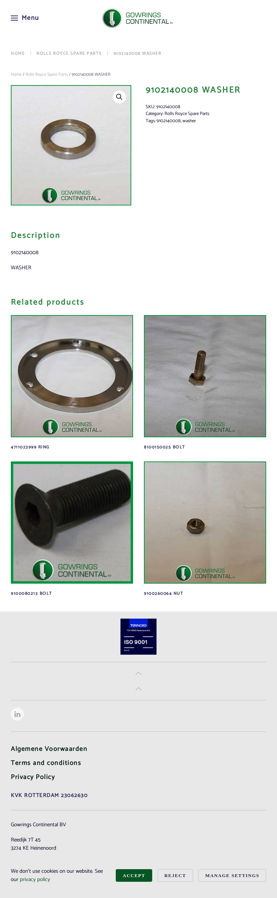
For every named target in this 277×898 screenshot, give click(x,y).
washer (189, 121)
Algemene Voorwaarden (49, 749)
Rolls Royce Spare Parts (47, 74)
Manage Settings (232, 875)
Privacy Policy (33, 777)
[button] (25, 18)
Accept (134, 875)
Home (16, 74)
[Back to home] (138, 18)
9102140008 (169, 121)
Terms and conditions (46, 763)
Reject (175, 875)
